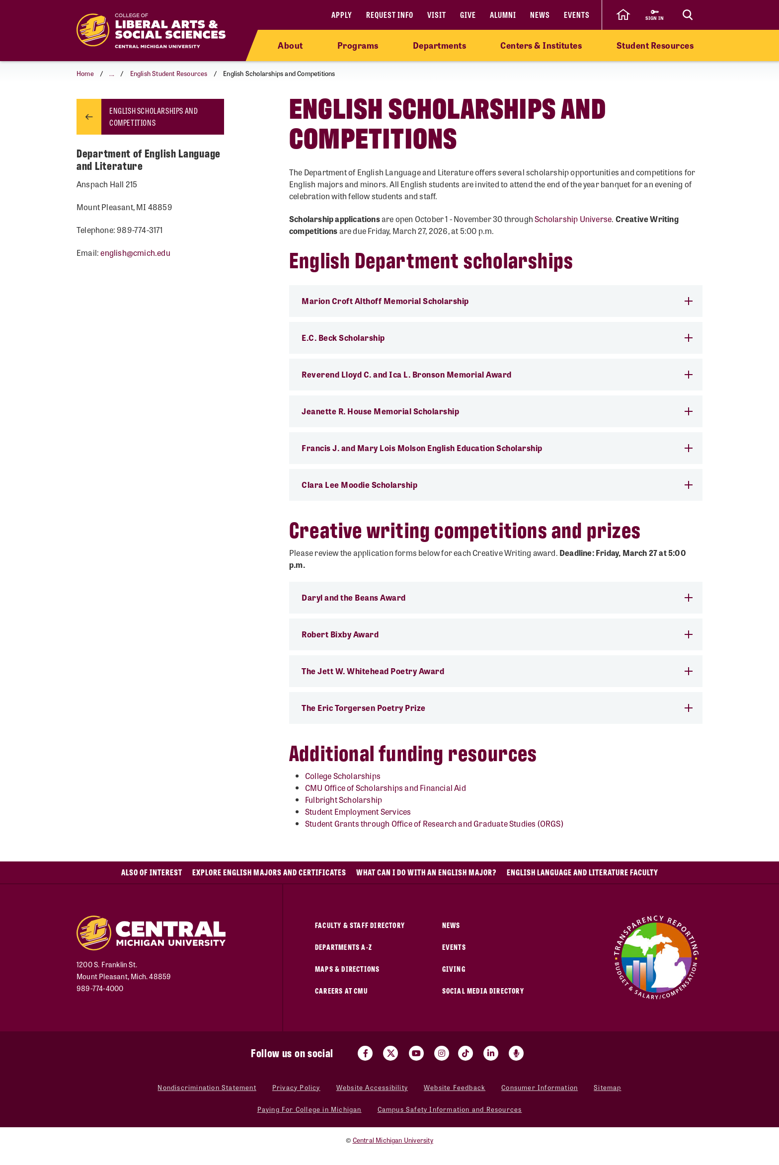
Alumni (503, 14)
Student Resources (655, 45)
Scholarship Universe (573, 219)
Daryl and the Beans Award (497, 597)
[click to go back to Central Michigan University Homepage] (623, 15)
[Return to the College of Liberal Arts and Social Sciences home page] (151, 30)
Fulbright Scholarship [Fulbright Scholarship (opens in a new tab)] (343, 799)
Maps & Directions (347, 968)
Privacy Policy (296, 1087)
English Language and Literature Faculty (582, 872)
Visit (436, 14)
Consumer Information (539, 1087)
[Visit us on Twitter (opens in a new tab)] (390, 1053)
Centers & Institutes (541, 45)
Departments (440, 45)
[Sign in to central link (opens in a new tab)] (654, 15)
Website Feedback (454, 1087)
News (540, 14)
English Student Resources (169, 73)
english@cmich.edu (135, 252)
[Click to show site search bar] (687, 15)
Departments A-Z (343, 946)
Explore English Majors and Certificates (269, 872)
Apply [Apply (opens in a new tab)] (341, 14)
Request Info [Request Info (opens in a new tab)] (389, 14)
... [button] (111, 73)
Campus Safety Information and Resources (450, 1109)
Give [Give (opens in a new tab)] (468, 14)
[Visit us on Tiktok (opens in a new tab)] (465, 1053)
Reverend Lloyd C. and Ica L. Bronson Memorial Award (497, 374)
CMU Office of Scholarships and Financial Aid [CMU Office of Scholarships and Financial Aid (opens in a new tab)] (385, 787)
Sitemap (607, 1087)
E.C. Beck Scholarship (497, 337)
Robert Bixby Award (497, 634)
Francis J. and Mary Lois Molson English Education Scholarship (497, 448)
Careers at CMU (341, 990)
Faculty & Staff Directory (360, 925)
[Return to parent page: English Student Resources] (89, 117)
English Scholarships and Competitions (153, 116)
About (290, 45)
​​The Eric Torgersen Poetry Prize (497, 707)
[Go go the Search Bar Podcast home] (516, 1053)
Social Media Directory (483, 990)
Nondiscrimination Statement (206, 1087)
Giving (454, 968)
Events (577, 14)
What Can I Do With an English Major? (426, 872)
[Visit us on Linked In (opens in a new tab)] (491, 1053)
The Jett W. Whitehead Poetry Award (497, 671)
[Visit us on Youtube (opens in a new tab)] (416, 1053)
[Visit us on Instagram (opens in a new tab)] (442, 1053)
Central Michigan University (393, 1140)
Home (85, 73)
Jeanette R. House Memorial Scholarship (497, 411)
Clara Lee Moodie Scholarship (497, 484)
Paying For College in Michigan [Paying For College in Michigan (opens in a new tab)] (309, 1109)
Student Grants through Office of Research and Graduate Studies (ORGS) (434, 823)
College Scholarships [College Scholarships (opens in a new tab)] (343, 775)
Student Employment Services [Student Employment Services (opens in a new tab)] (358, 811)
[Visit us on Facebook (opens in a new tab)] (365, 1053)
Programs (358, 45)
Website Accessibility (372, 1087)
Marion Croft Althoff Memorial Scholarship (497, 301)
